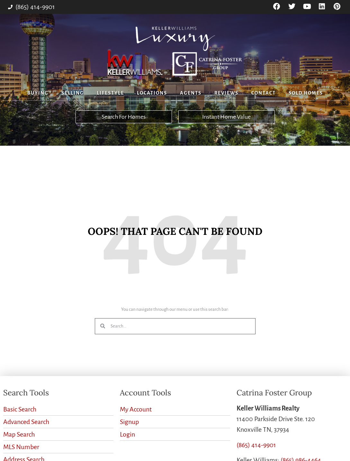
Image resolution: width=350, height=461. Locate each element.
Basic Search (19, 409)
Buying (38, 93)
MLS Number (21, 446)
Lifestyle (110, 93)
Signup (129, 421)
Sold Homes (306, 93)
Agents (191, 93)
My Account (136, 409)
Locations (152, 93)
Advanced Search (26, 421)
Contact (263, 93)
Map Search (19, 434)
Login (127, 434)
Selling (72, 93)
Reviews (226, 93)
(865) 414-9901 (256, 444)
